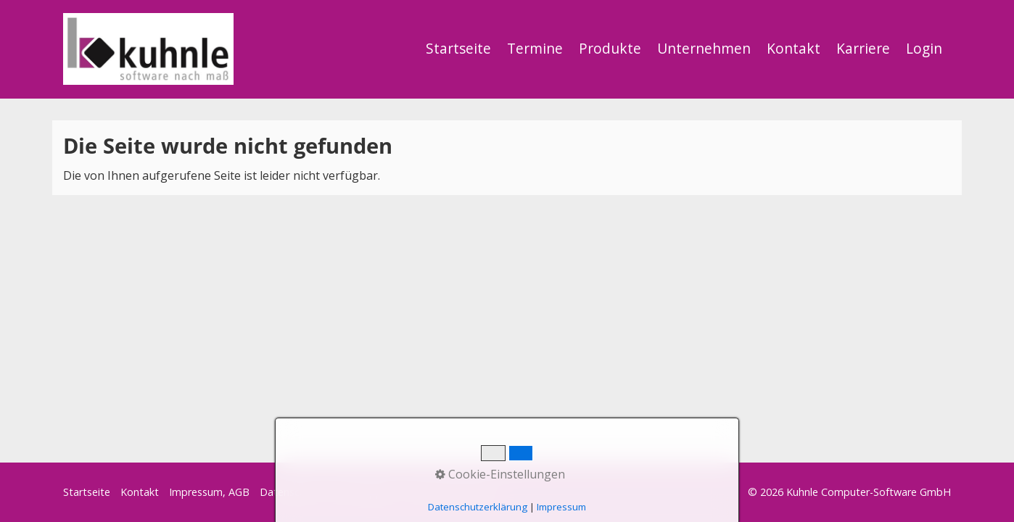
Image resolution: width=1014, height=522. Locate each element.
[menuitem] (459, 49)
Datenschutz (290, 492)
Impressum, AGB (209, 492)
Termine (535, 48)
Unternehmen (704, 48)
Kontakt (793, 48)
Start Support (364, 492)
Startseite (458, 48)
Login (924, 48)
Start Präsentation (451, 492)
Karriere (863, 48)
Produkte (610, 48)
